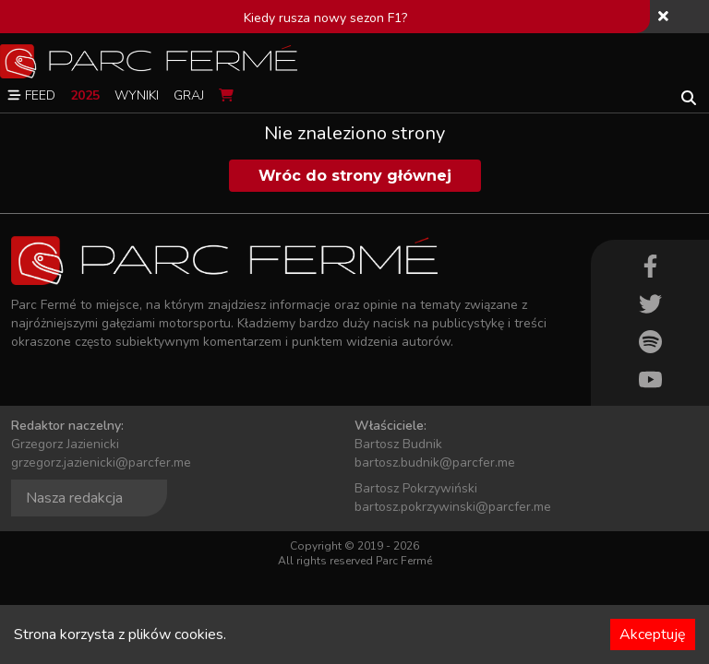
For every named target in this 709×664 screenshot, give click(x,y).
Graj (189, 95)
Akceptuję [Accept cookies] (652, 634)
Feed (31, 95)
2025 (85, 95)
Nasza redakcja (74, 498)
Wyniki (136, 95)
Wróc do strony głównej (354, 175)
